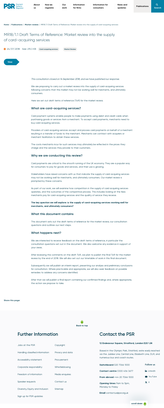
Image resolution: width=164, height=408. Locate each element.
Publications (16, 25)
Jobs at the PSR (26, 345)
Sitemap (59, 389)
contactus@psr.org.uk (117, 392)
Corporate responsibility (30, 367)
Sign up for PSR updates (30, 396)
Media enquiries (63, 374)
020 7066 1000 (122, 364)
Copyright (60, 345)
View (10, 62)
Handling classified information (33, 352)
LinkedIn (150, 371)
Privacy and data (64, 352)
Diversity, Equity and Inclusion (33, 389)
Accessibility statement (30, 359)
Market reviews (31, 25)
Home (6, 25)
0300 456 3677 (125, 371)
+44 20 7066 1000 (124, 377)
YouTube (151, 376)
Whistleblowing (63, 367)
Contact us (61, 381)
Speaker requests (27, 381)
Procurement (61, 359)
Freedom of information (30, 374)
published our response (107, 79)
